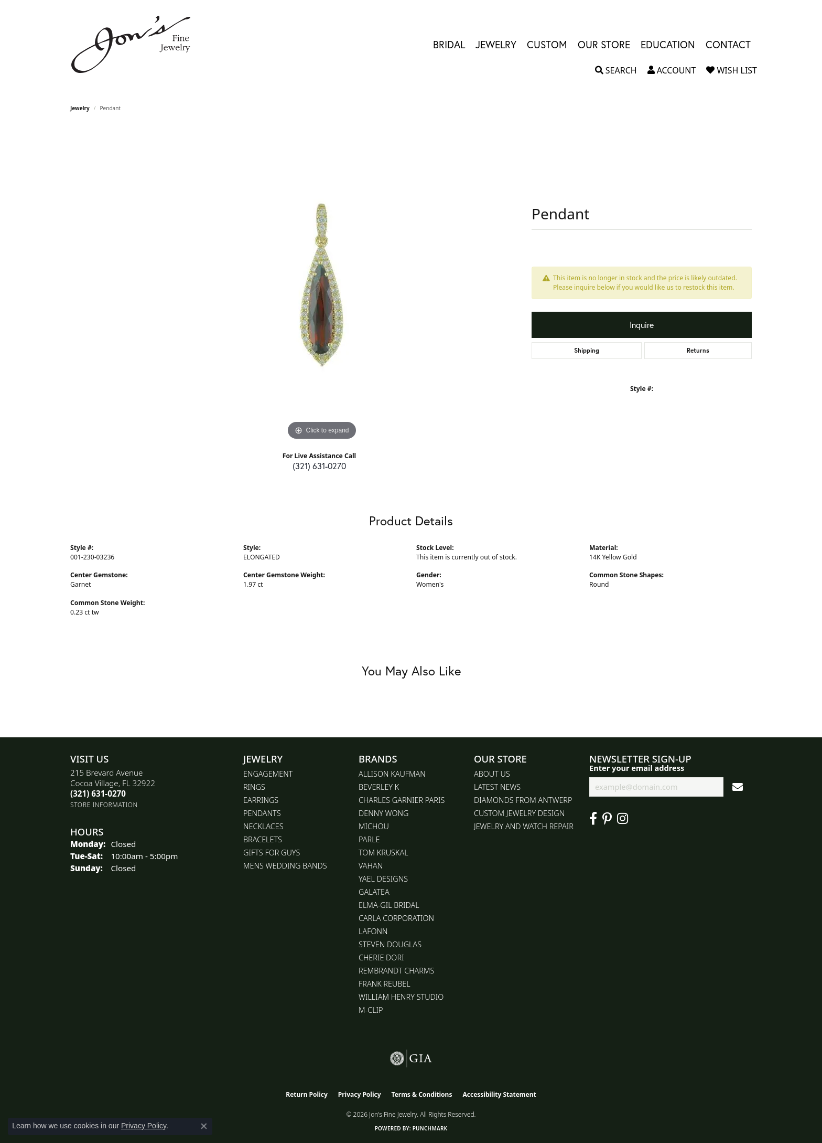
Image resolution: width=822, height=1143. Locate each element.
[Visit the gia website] (411, 1058)
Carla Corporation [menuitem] (396, 918)
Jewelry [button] (495, 44)
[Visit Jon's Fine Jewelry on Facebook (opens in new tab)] (593, 818)
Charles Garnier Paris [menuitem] (402, 800)
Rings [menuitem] (254, 787)
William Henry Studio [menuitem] (401, 997)
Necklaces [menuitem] (263, 826)
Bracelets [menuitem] (262, 839)
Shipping (586, 350)
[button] (616, 70)
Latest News (497, 787)
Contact (728, 44)
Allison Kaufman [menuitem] (392, 774)
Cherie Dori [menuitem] (381, 957)
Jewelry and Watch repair (524, 826)
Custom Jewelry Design (519, 813)
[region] (322, 285)
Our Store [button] (604, 44)
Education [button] (668, 44)
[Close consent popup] (204, 1126)
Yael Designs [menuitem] (383, 879)
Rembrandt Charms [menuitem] (396, 971)
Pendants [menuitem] (262, 813)
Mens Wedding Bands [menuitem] (285, 866)
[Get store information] (104, 804)
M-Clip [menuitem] (371, 1010)
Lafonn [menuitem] (373, 931)
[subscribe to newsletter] (737, 787)
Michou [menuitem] (374, 826)
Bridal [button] (449, 44)
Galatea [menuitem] (374, 892)
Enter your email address (636, 768)
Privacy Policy (359, 1094)
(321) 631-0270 (319, 465)
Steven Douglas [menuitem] (390, 944)
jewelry (80, 108)
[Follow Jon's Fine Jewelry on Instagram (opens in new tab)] (622, 818)
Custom (547, 44)
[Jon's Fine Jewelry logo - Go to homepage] (136, 44)
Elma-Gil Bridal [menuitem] (389, 905)
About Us (492, 774)
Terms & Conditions (422, 1094)
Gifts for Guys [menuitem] (271, 853)
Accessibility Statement (499, 1094)
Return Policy (307, 1094)
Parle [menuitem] (369, 839)
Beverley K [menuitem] (379, 787)
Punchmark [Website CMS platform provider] (430, 1128)
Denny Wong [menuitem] (383, 813)
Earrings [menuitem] (260, 800)
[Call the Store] (98, 793)
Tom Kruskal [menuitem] (383, 853)
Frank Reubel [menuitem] (384, 984)
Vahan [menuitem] (371, 866)
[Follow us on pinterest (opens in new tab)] (607, 818)
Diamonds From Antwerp (523, 800)
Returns (698, 350)
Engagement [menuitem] (268, 774)
